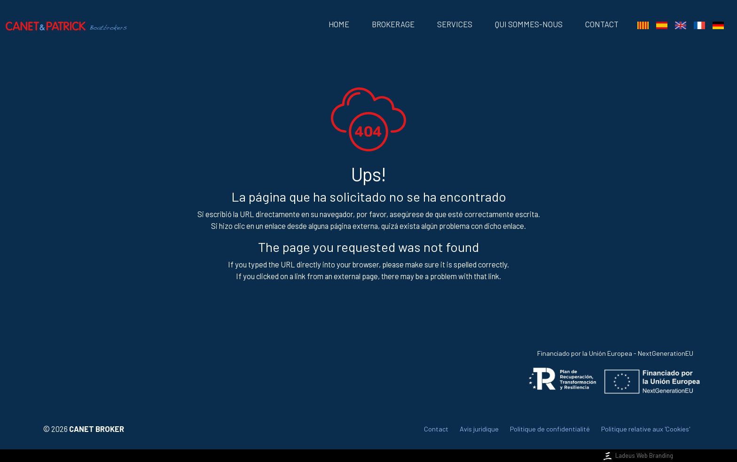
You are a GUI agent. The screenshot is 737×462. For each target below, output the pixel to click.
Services (454, 24)
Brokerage (393, 24)
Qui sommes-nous (529, 24)
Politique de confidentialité (550, 429)
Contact (602, 24)
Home (339, 24)
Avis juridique (479, 429)
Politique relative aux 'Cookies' (645, 429)
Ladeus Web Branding (637, 455)
